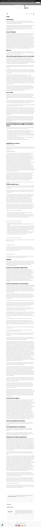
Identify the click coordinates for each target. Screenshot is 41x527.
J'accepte (38, 2)
